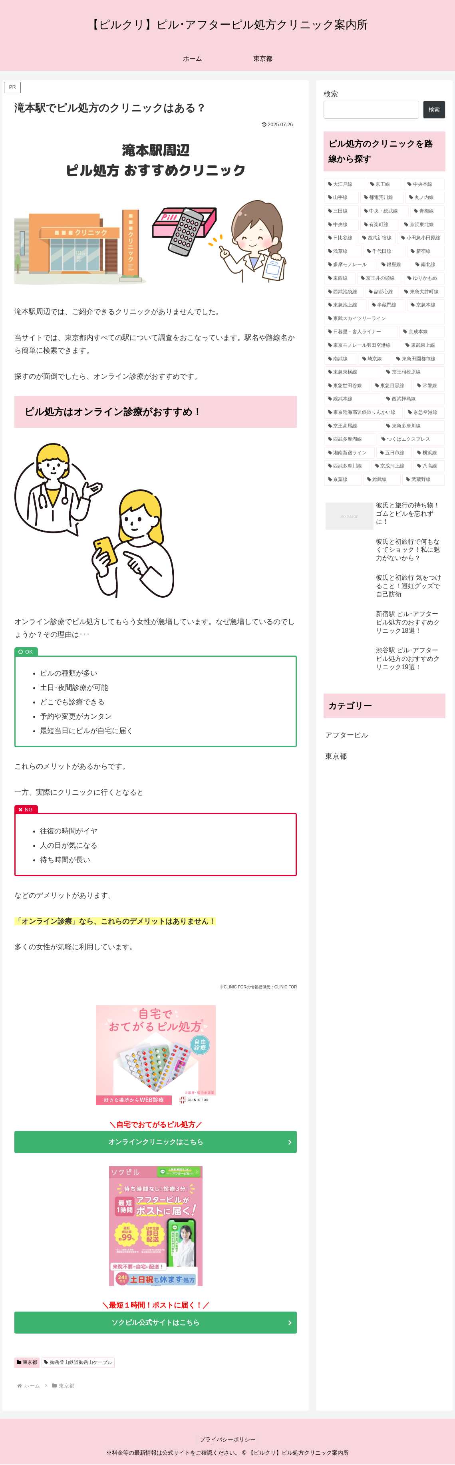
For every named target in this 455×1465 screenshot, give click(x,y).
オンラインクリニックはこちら (155, 1142)
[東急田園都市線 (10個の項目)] (419, 359)
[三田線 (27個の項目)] (341, 211)
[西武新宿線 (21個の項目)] (377, 238)
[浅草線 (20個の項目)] (343, 252)
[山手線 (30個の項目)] (341, 198)
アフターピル (346, 735)
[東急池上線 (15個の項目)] (345, 305)
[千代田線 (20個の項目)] (385, 252)
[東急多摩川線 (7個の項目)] (414, 426)
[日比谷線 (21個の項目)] (340, 238)
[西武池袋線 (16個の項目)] (344, 292)
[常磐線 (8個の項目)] (429, 386)
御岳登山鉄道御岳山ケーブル (78, 1363)
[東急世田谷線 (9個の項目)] (347, 386)
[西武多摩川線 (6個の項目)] (347, 466)
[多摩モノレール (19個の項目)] (350, 265)
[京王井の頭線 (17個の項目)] (380, 278)
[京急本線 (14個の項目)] (426, 305)
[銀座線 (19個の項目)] (394, 265)
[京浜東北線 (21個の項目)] (423, 225)
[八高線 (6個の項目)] (429, 466)
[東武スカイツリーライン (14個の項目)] (384, 319)
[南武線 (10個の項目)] (340, 359)
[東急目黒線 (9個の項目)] (392, 386)
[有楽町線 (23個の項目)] (379, 225)
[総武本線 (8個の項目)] (352, 399)
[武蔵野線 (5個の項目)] (423, 480)
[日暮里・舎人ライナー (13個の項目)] (361, 332)
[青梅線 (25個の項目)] (427, 211)
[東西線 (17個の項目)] (340, 278)
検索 (331, 94)
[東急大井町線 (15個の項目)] (423, 292)
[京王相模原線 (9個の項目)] (414, 372)
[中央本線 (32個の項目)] (424, 185)
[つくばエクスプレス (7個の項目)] (411, 439)
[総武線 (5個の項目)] (382, 480)
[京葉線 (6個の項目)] (343, 480)
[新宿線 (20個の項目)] (426, 252)
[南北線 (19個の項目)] (428, 265)
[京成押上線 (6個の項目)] (392, 466)
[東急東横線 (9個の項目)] (352, 372)
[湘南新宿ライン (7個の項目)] (349, 453)
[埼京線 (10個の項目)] (375, 359)
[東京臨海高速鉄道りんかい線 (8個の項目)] (363, 413)
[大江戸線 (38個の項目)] (344, 185)
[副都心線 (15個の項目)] (382, 292)
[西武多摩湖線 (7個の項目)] (350, 439)
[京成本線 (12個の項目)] (422, 332)
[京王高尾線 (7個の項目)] (352, 426)
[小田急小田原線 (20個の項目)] (421, 238)
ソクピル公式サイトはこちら (156, 1323)
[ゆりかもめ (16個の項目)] (424, 278)
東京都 (27, 1363)
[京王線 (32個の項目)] (385, 185)
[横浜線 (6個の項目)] (429, 453)
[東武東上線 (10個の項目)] (423, 346)
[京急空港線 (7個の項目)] (424, 413)
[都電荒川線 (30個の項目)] (382, 198)
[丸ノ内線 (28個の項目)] (425, 198)
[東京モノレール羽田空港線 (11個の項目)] (362, 346)
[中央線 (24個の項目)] (341, 225)
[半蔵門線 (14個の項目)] (387, 305)
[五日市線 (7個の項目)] (394, 453)
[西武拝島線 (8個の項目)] (414, 399)
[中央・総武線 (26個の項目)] (384, 211)
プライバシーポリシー (228, 1440)
